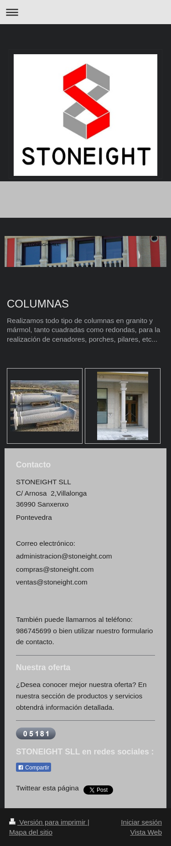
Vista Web (146, 832)
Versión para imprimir (48, 822)
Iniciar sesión (141, 822)
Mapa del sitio (30, 832)
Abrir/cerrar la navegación (85, 12)
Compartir (33, 767)
